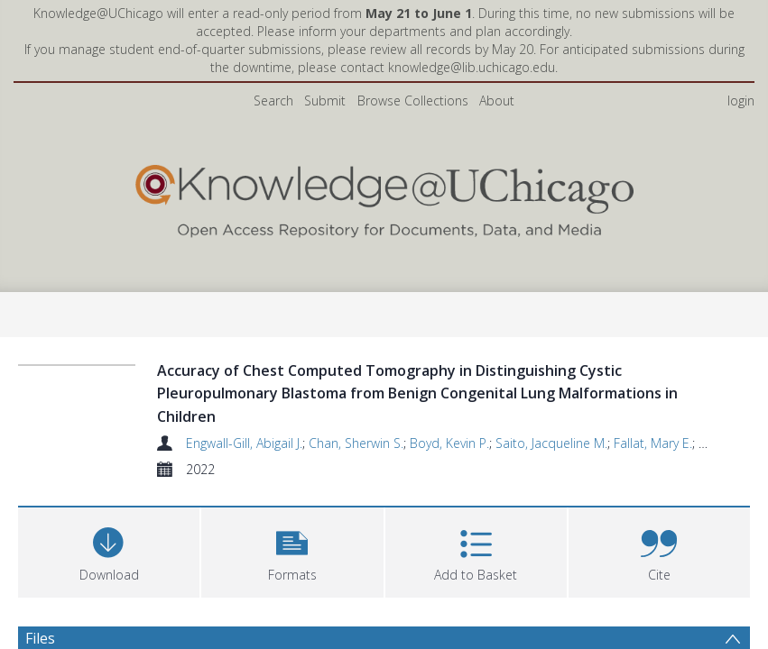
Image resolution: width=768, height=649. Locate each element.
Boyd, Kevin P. (449, 360)
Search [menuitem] (273, 17)
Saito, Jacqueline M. (551, 360)
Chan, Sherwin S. (356, 360)
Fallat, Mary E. (653, 360)
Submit (325, 17)
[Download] (108, 467)
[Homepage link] (384, 114)
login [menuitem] (740, 17)
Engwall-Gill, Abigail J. (244, 360)
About (496, 17)
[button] (292, 467)
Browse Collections (412, 17)
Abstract (53, 606)
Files (40, 555)
